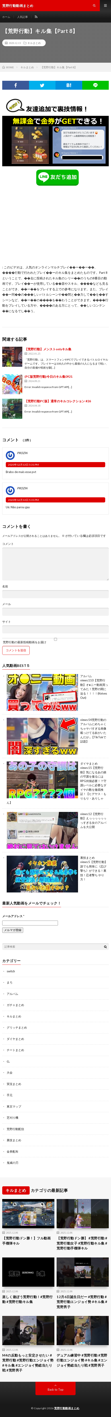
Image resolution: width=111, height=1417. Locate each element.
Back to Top (56, 1389)
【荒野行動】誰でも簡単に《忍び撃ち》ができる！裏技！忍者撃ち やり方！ (93, 870)
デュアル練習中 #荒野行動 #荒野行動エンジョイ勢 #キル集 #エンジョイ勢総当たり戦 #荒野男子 (82, 1360)
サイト (6, 621)
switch (11, 971)
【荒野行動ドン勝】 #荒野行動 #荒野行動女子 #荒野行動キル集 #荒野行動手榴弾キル (82, 1243)
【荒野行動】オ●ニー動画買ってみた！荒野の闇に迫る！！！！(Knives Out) (94, 688)
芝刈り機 (12, 1117)
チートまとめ (15, 1050)
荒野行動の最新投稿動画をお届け (55, 641)
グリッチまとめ (17, 1027)
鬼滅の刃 (12, 1162)
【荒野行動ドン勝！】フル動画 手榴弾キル (26, 1240)
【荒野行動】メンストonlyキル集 (48, 349)
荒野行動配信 (15, 1129)
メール (6, 604)
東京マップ (14, 1106)
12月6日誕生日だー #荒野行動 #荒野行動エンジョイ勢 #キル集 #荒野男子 (82, 1302)
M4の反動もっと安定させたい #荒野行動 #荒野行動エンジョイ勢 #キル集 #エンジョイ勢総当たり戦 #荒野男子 (27, 1362)
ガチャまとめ (15, 1005)
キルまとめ (34, 42)
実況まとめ (14, 1084)
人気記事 (22, 17)
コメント (8, 543)
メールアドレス (13, 916)
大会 (9, 1072)
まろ (9, 982)
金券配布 (12, 1151)
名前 (5, 586)
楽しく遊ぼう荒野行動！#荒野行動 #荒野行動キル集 (27, 1299)
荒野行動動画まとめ (66, 1408)
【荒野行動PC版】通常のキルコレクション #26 (58, 401)
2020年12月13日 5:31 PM (23, 464)
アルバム (86, 676)
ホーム (6, 17)
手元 (9, 1095)
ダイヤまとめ (89, 763)
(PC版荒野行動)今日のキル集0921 (48, 376)
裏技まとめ (87, 857)
